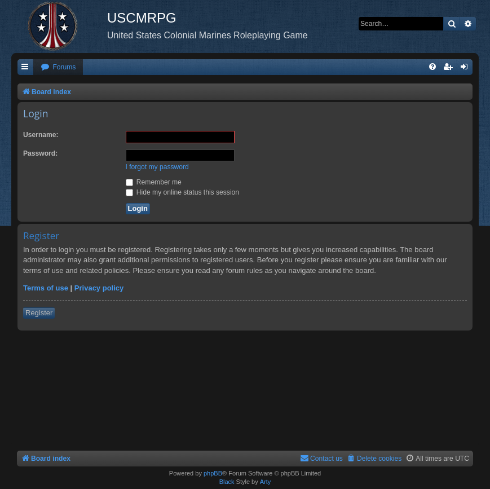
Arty (265, 481)
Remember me (154, 182)
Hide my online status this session (183, 192)
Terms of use (45, 288)
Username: (41, 135)
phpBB (213, 473)
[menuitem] (58, 67)
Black (227, 481)
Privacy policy (98, 288)
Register (38, 313)
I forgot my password (157, 167)
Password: (40, 153)
